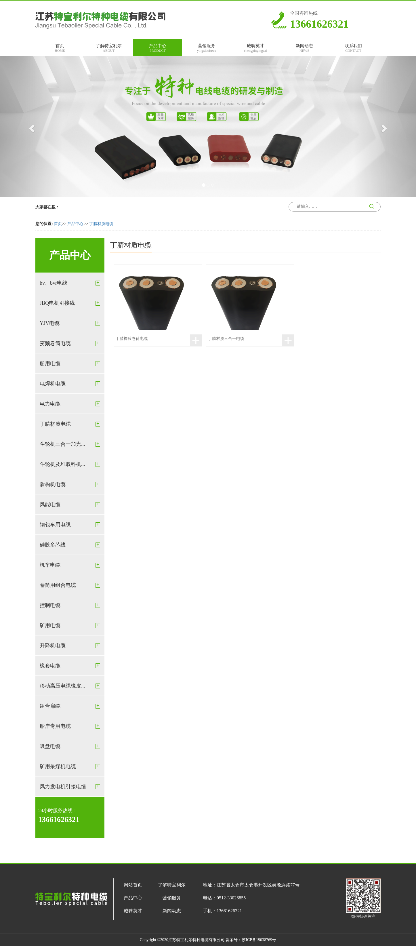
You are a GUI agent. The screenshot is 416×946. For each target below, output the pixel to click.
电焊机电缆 (53, 384)
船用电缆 (50, 363)
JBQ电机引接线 (57, 303)
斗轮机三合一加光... (62, 444)
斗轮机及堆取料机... (62, 464)
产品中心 (75, 224)
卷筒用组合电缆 (58, 585)
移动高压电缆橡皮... (62, 686)
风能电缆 (50, 504)
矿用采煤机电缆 (58, 766)
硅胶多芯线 (53, 545)
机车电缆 (50, 565)
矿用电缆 (50, 625)
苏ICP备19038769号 (259, 940)
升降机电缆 (53, 645)
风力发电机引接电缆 (63, 786)
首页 (58, 224)
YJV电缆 (50, 323)
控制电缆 (50, 605)
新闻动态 (172, 910)
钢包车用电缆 (55, 525)
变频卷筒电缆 (55, 343)
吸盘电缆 (50, 746)
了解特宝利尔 (172, 884)
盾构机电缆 (53, 484)
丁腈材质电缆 (101, 224)
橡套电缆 (50, 666)
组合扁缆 (50, 706)
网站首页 (133, 884)
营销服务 (172, 897)
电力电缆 (50, 404)
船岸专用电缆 (55, 726)
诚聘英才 (133, 910)
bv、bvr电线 (53, 283)
